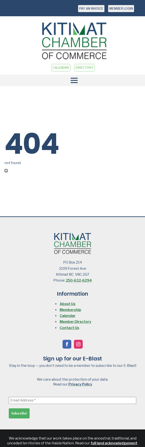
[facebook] (67, 344)
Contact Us (69, 328)
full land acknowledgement (114, 443)
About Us (67, 304)
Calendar (67, 316)
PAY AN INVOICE (91, 8)
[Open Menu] (72, 80)
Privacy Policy (80, 384)
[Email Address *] (72, 400)
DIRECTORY (84, 67)
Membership (70, 310)
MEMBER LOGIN (121, 8)
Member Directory (75, 322)
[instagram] (78, 344)
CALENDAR (60, 67)
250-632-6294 (79, 280)
